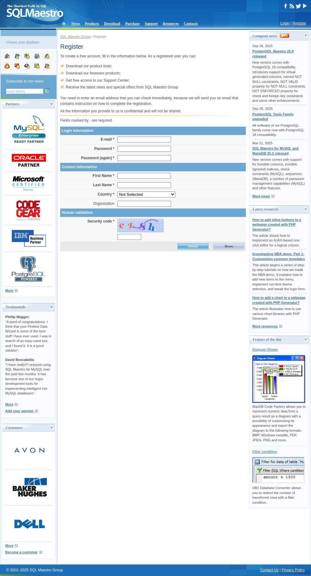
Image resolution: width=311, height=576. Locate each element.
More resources (265, 326)
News (75, 23)
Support (151, 23)
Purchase (132, 23)
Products (92, 23)
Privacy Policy (293, 570)
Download (112, 23)
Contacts (191, 23)
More (9, 290)
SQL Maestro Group (75, 36)
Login (284, 23)
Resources (171, 23)
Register (299, 23)
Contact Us (269, 570)
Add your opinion (19, 411)
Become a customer (21, 552)
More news (261, 196)
